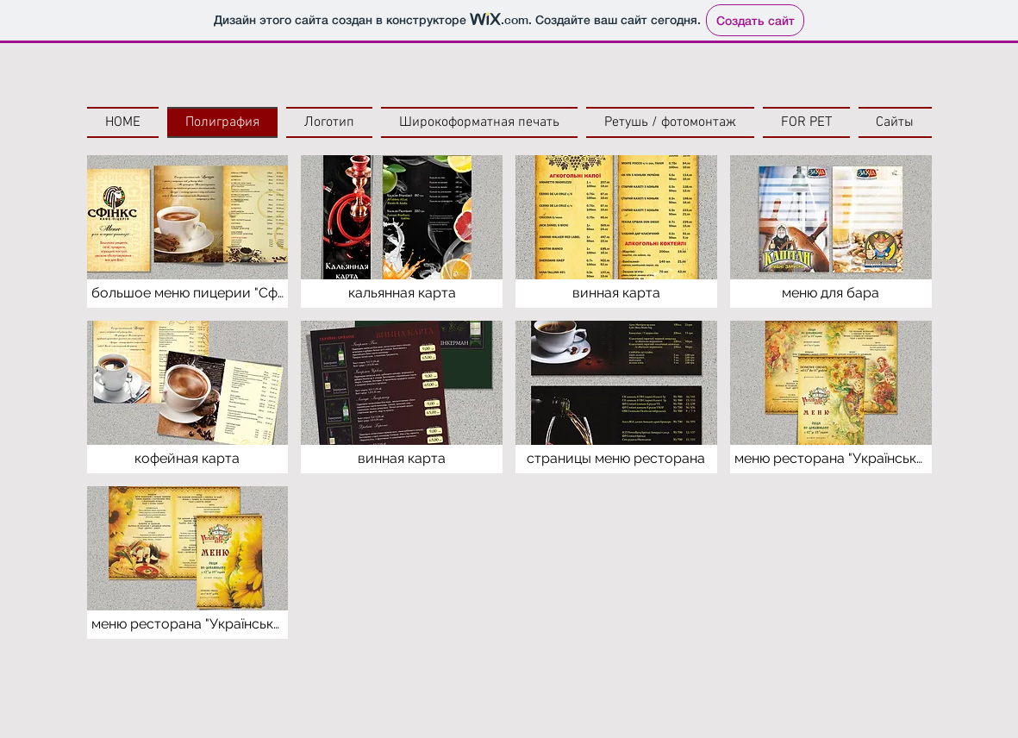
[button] (188, 231)
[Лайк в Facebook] (141, 682)
